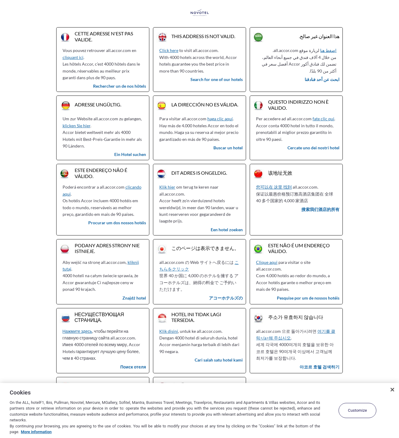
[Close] (392, 389)
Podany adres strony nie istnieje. (107, 248)
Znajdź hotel (134, 297)
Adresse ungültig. (98, 104)
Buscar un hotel (228, 147)
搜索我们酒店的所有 (320, 209)
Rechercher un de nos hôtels (119, 86)
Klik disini (168, 331)
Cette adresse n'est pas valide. (104, 36)
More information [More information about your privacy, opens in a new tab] (36, 432)
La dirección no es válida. (204, 104)
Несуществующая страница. (99, 317)
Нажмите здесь (77, 331)
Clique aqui (266, 262)
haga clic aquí (220, 118)
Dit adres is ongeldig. (199, 173)
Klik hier (167, 187)
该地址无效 (280, 173)
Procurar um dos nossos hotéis (117, 222)
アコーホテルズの (226, 297)
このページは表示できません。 (205, 248)
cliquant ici (73, 57)
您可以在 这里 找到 (274, 187)
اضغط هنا (328, 50)
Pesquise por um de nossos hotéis (308, 297)
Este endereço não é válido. (101, 173)
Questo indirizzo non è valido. (298, 104)
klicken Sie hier (76, 125)
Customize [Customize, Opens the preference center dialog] (357, 410)
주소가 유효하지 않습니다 (295, 317)
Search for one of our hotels (216, 79)
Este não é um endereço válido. (299, 248)
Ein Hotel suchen (130, 154)
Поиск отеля (133, 366)
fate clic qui (323, 118)
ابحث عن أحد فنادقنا (322, 79)
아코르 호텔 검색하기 (319, 366)
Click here (168, 50)
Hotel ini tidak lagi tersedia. (196, 317)
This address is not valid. (203, 36)
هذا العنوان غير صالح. (319, 36)
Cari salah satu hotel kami (219, 359)
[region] (199, 410)
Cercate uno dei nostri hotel (313, 147)
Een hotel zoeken (227, 229)
